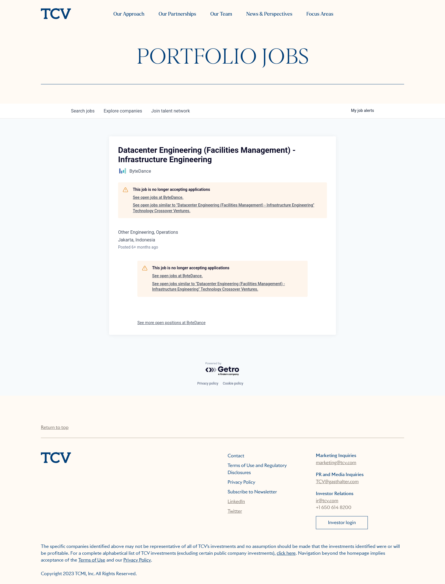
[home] (56, 14)
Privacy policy (207, 383)
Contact (236, 456)
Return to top (54, 427)
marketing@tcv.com (336, 463)
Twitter (235, 511)
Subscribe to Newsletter (252, 492)
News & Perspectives (269, 14)
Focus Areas (320, 14)
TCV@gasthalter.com (337, 482)
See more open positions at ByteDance (171, 322)
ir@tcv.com (327, 501)
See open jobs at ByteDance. (158, 197)
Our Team (221, 14)
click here (286, 553)
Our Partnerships (177, 14)
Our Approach (128, 14)
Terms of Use (91, 560)
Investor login (342, 522)
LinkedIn (236, 501)
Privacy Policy (241, 482)
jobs (83, 111)
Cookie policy (233, 383)
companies (123, 111)
